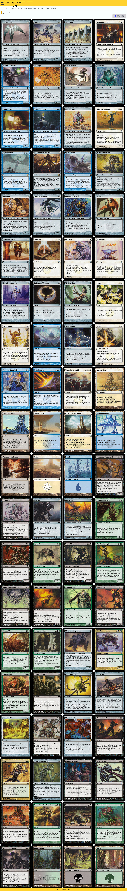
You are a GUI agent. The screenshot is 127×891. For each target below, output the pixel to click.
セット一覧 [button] (15, 8)
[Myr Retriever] (78, 84)
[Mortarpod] (109, 692)
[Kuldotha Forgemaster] (47, 171)
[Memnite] (47, 40)
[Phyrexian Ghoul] (15, 562)
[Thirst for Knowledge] (15, 388)
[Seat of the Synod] (109, 432)
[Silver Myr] (109, 84)
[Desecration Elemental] (15, 605)
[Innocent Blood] (47, 692)
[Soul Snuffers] (109, 605)
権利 (69, 889)
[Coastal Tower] (47, 432)
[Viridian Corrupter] (109, 562)
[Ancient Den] (109, 388)
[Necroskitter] (78, 562)
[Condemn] (47, 258)
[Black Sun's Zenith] (15, 866)
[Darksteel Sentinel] (109, 171)
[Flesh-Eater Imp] (47, 605)
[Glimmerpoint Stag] (109, 127)
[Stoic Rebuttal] (47, 388)
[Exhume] (47, 736)
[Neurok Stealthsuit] (15, 301)
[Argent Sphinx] (15, 171)
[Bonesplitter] (109, 214)
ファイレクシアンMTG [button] (15, 3)
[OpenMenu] (2, 3)
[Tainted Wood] (47, 866)
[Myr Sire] (47, 518)
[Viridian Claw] (78, 301)
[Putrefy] (15, 779)
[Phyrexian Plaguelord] (109, 475)
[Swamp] (78, 866)
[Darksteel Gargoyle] (78, 214)
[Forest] (109, 866)
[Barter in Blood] (109, 779)
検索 (58, 889)
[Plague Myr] (78, 518)
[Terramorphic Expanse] (15, 475)
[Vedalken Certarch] (15, 84)
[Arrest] (109, 345)
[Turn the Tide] (47, 345)
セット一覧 (63, 889)
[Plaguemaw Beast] (47, 649)
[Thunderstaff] (78, 345)
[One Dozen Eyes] (109, 823)
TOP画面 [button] (4, 8)
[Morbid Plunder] (109, 736)
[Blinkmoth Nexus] (15, 432)
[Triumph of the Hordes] (47, 823)
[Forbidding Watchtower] (78, 432)
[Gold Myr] (47, 84)
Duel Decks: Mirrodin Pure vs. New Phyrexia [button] (40, 8)
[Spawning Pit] (15, 736)
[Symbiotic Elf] (78, 605)
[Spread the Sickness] (78, 823)
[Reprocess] (15, 823)
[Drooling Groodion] (109, 649)
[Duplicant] (15, 214)
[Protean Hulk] (15, 692)
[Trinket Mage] (15, 127)
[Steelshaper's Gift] (109, 258)
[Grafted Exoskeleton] (47, 779)
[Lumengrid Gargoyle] (47, 214)
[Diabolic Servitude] (78, 779)
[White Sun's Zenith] (78, 388)
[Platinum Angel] (15, 40)
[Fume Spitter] (15, 518)
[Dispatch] (78, 258)
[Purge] (109, 301)
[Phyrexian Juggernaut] (78, 649)
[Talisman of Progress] (47, 301)
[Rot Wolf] (47, 562)
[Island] (78, 475)
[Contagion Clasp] (78, 692)
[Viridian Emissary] (109, 518)
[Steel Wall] (78, 40)
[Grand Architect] (47, 127)
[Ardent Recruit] (109, 40)
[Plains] (47, 475)
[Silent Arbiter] (78, 127)
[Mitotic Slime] (15, 649)
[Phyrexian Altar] (78, 736)
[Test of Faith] (15, 345)
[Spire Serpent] (78, 171)
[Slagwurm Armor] (15, 258)
